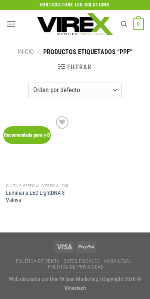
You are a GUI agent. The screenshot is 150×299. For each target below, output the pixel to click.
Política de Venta (37, 261)
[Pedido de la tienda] (75, 90)
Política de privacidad (76, 267)
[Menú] (11, 24)
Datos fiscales (82, 261)
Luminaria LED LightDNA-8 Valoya (35, 196)
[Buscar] (124, 24)
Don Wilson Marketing (74, 279)
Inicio (26, 52)
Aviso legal (118, 261)
